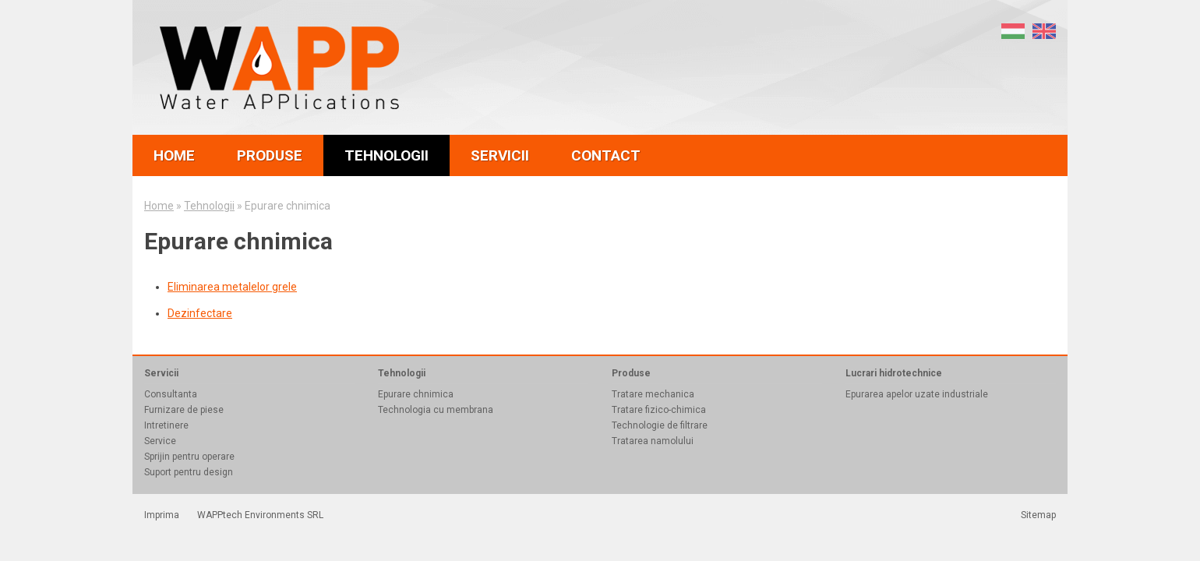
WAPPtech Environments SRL (260, 515)
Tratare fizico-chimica (659, 409)
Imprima (161, 515)
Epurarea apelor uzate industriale (916, 394)
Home (159, 205)
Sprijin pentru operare (189, 456)
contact (606, 155)
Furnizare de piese (184, 409)
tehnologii (386, 155)
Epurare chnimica (416, 394)
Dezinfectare (200, 313)
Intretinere (166, 425)
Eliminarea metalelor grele (232, 286)
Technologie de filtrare (660, 425)
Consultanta (170, 394)
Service (160, 441)
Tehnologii (209, 205)
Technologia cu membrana (435, 409)
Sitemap (1038, 515)
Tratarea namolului (653, 441)
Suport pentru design (188, 472)
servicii (500, 155)
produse (269, 155)
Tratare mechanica (653, 394)
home (174, 155)
